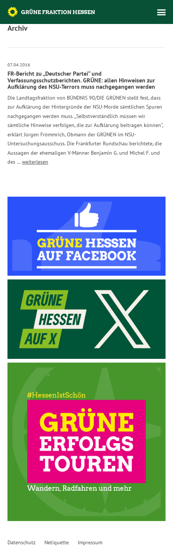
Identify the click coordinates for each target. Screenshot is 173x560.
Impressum (90, 542)
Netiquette (56, 542)
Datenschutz (21, 542)
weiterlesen (35, 161)
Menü (161, 12)
